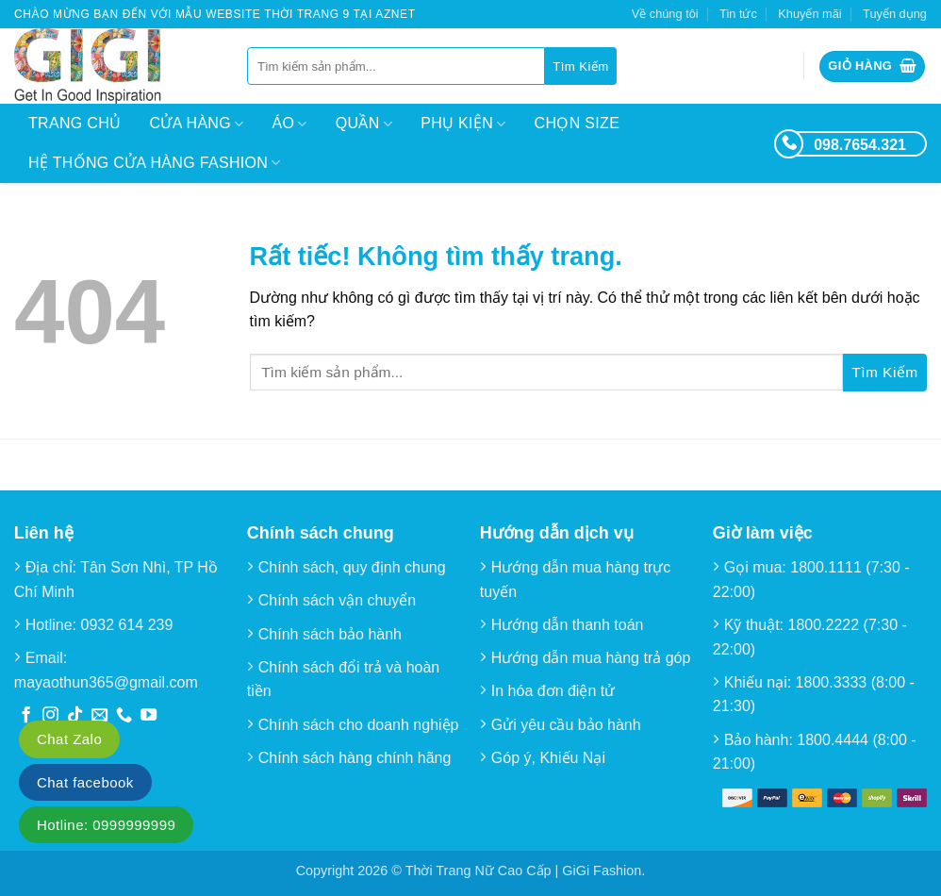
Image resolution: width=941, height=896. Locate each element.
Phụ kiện (463, 124)
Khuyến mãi (809, 14)
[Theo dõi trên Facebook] (26, 715)
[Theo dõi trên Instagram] (50, 715)
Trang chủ (74, 123)
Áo (289, 124)
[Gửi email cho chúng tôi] (99, 715)
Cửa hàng (196, 124)
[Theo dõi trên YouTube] (148, 715)
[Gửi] (580, 66)
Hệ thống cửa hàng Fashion (154, 163)
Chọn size (577, 123)
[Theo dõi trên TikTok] (75, 715)
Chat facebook (85, 782)
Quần (364, 124)
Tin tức (738, 14)
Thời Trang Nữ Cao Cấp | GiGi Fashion (523, 870)
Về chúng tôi (665, 14)
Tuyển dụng (895, 14)
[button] (872, 66)
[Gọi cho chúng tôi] (124, 715)
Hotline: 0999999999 (106, 825)
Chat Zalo (69, 739)
